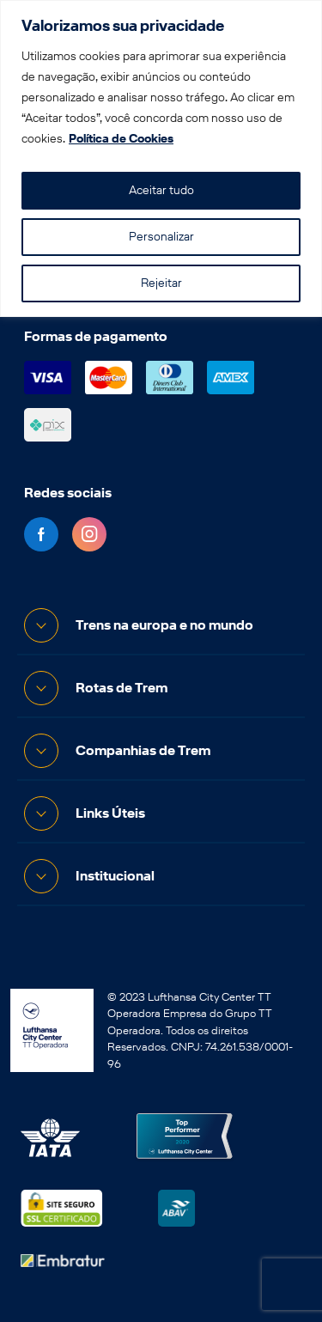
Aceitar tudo (161, 190)
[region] (161, 158)
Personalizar (161, 236)
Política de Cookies (121, 139)
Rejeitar (161, 283)
